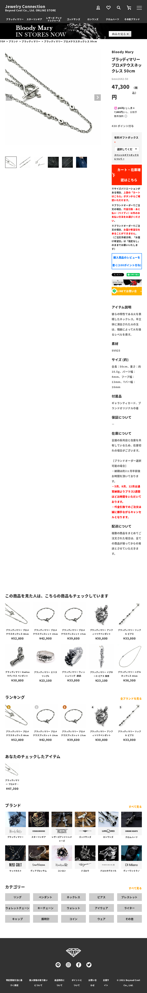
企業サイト (106, 983)
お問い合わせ (92, 983)
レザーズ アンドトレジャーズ (54, 19)
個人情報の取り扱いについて (38, 983)
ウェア (101, 919)
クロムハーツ (112, 19)
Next (97, 97)
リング (17, 897)
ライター (129, 908)
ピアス (101, 897)
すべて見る (135, 806)
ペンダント (45, 897)
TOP (2, 41)
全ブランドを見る (131, 698)
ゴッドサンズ (73, 19)
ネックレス (73, 897)
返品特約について (59, 983)
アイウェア (101, 908)
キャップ (17, 919)
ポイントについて (77, 983)
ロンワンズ (93, 19)
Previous (9, 97)
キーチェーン (46, 908)
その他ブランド (132, 19)
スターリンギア (34, 19)
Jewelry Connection (25, 6)
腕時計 (45, 919)
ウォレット (73, 908)
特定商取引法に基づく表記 (14, 983)
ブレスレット (129, 897)
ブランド (13, 41)
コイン (73, 919)
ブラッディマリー (15, 19)
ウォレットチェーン (17, 908)
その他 (129, 919)
